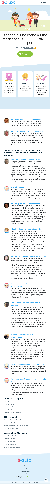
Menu (44, 2)
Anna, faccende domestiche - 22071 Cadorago (28, 256)
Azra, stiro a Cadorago (19, 187)
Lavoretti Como (9, 401)
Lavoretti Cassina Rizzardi (12, 447)
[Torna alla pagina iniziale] (9, 2)
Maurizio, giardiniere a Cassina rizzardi (25, 204)
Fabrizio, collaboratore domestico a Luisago (27, 229)
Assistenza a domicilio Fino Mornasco (16, 425)
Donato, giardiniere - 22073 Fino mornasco (27, 131)
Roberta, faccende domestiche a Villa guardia (28, 364)
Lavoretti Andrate (9, 441)
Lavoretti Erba (8, 410)
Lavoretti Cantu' (9, 404)
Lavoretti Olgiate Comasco (12, 412)
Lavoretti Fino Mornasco (11, 428)
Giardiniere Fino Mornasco (12, 423)
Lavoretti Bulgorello (10, 444)
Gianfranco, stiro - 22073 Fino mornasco (26, 119)
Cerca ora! (25, 54)
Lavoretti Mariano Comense (13, 407)
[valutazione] (25, 477)
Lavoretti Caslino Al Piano (12, 436)
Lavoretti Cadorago (10, 438)
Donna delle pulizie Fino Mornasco (15, 420)
